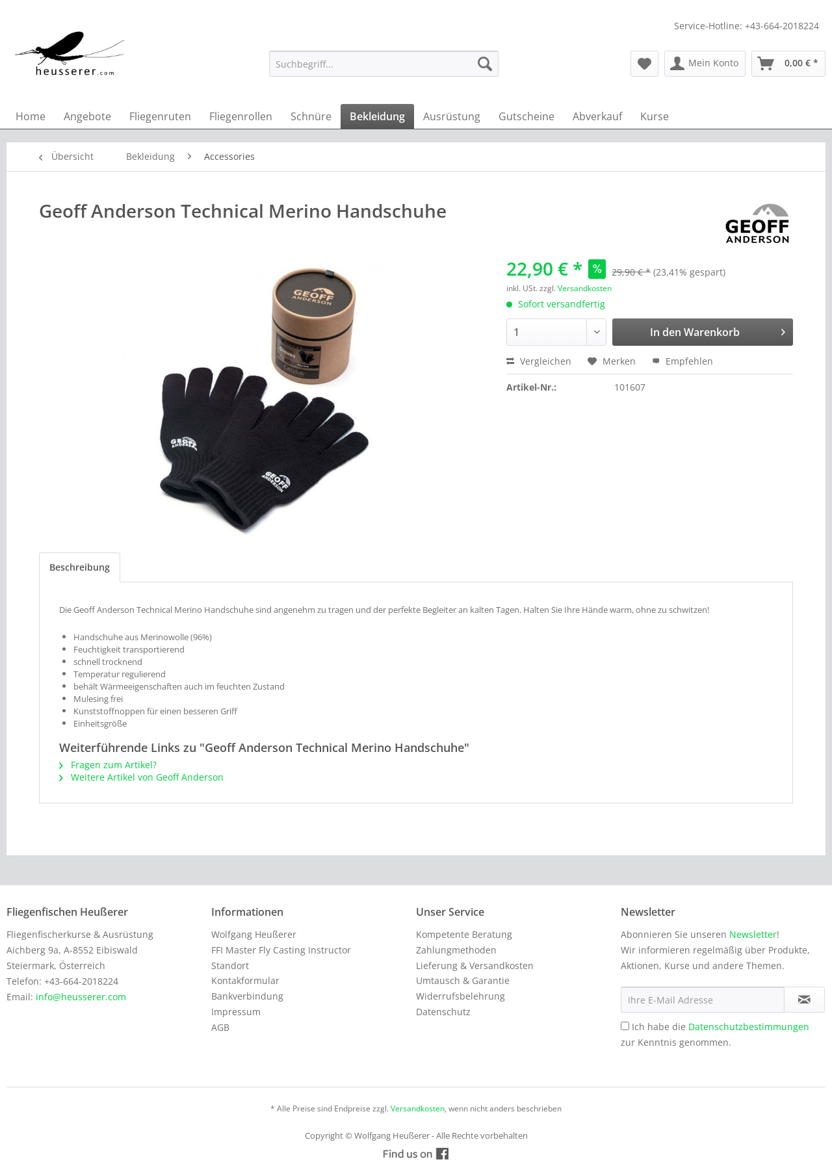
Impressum (236, 1011)
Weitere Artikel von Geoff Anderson (141, 777)
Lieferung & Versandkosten (475, 965)
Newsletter (753, 934)
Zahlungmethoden (456, 950)
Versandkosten (585, 288)
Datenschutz (443, 1011)
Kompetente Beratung (464, 934)
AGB (220, 1027)
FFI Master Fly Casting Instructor (281, 950)
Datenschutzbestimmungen (748, 1026)
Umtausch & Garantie (463, 980)
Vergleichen (538, 361)
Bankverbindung (247, 996)
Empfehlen (682, 361)
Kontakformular (245, 980)
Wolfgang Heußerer (253, 934)
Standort (230, 965)
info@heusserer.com (81, 997)
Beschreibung (79, 567)
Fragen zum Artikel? (108, 764)
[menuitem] (384, 64)
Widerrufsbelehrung (460, 996)
